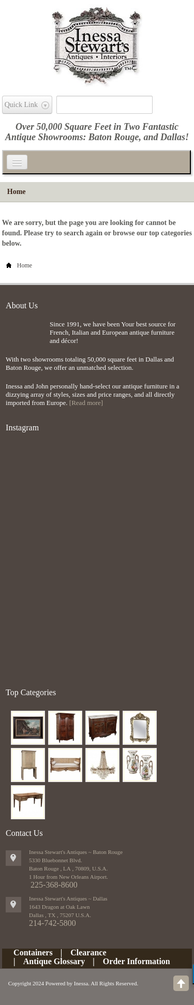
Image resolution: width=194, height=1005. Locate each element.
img (25, 337)
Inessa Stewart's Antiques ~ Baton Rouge (76, 852)
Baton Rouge (113, 137)
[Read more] (86, 403)
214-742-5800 (52, 923)
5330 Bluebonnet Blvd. (55, 860)
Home (16, 192)
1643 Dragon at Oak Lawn (59, 907)
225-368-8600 (54, 884)
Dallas (172, 137)
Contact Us (24, 833)
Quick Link (21, 105)
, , (60, 915)
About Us (22, 305)
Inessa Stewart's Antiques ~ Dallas (68, 898)
